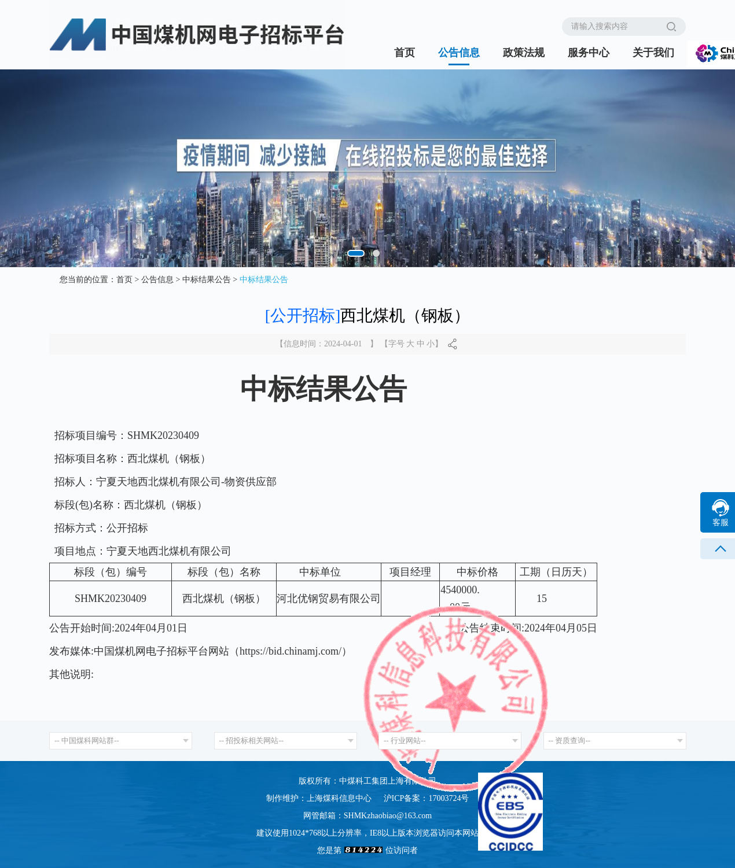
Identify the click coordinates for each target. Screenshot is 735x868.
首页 (404, 52)
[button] (360, 253)
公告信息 (459, 52)
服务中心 (588, 52)
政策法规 (524, 52)
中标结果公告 (206, 279)
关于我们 (653, 52)
